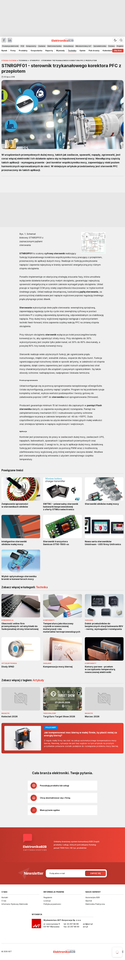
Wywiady (60, 50)
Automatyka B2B (92, 897)
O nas (3, 901)
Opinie (82, 50)
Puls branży (94, 50)
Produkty (23, 50)
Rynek (4, 50)
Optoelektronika (100, 46)
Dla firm (118, 50)
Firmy (13, 50)
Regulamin (47, 897)
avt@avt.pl (88, 924)
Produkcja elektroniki (10, 46)
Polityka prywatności (52, 904)
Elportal (88, 901)
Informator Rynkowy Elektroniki (14, 904)
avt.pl (85, 926)
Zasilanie (41, 46)
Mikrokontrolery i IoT (83, 46)
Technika (72, 50)
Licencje (47, 901)
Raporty (49, 50)
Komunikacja (68, 46)
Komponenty (31, 46)
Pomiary (111, 46)
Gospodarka (36, 50)
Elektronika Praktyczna (95, 904)
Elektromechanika (54, 46)
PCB (22, 46)
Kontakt (4, 897)
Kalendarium (108, 50)
